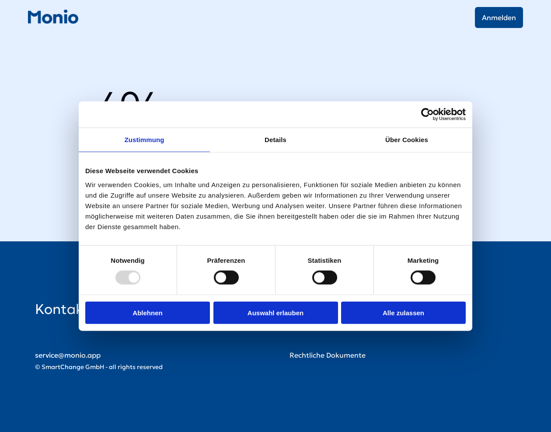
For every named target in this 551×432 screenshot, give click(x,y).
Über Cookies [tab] (406, 139)
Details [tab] (275, 139)
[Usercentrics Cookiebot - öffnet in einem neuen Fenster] (427, 114)
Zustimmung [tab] (144, 139)
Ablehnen (147, 312)
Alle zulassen (403, 312)
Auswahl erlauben (275, 312)
